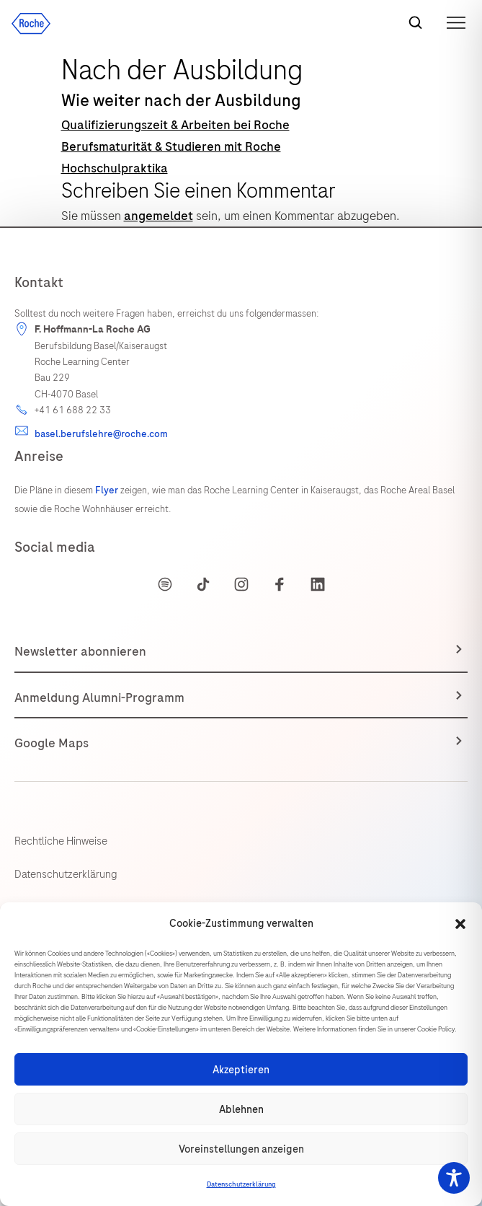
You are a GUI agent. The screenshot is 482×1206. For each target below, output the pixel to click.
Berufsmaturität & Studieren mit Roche (171, 146)
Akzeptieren (241, 1069)
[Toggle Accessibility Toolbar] (454, 1178)
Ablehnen (241, 1109)
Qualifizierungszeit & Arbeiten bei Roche (175, 124)
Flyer (107, 490)
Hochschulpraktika (114, 168)
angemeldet (158, 215)
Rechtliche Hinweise (60, 841)
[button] (460, 924)
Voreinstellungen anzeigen (241, 1149)
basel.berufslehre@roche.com (101, 434)
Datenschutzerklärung (241, 1184)
